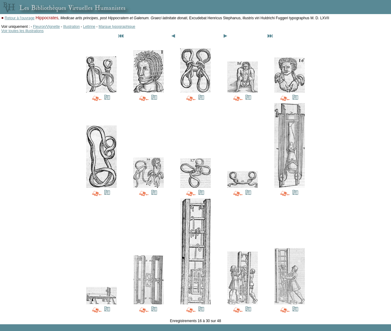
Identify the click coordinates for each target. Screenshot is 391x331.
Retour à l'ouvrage (20, 18)
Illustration (71, 26)
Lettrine (89, 26)
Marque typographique (117, 26)
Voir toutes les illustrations (22, 31)
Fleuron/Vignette (46, 26)
